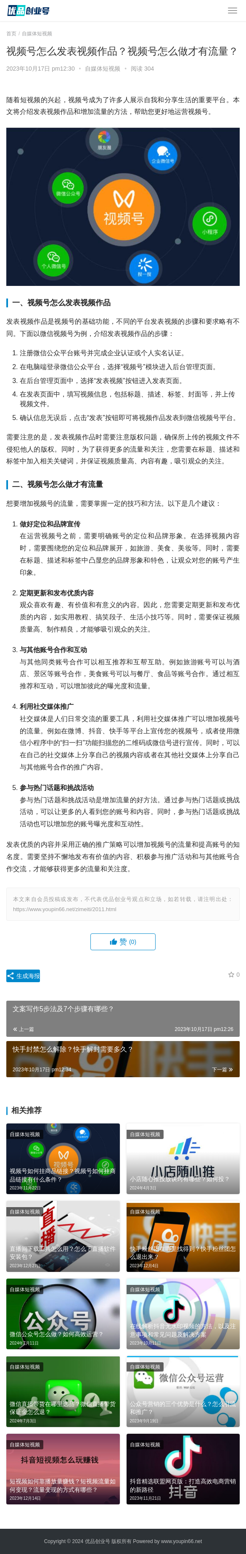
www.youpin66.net (181, 1541)
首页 (11, 34)
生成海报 (23, 976)
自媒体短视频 (102, 68)
